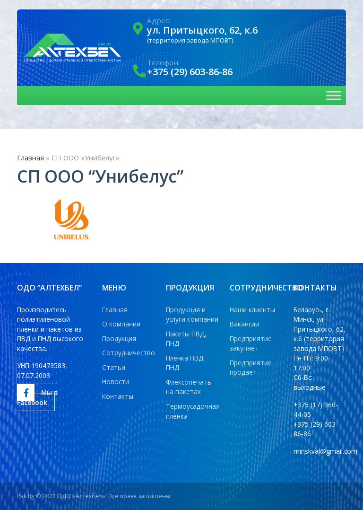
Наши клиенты (252, 309)
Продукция (119, 338)
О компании (121, 323)
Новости (115, 381)
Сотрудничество (128, 352)
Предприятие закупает (251, 343)
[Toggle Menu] (333, 95)
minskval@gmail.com (325, 451)
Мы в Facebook (37, 395)
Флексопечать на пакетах (188, 387)
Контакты (117, 396)
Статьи (113, 367)
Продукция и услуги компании (192, 314)
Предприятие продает (251, 367)
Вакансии (244, 323)
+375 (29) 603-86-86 (190, 71)
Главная (30, 157)
